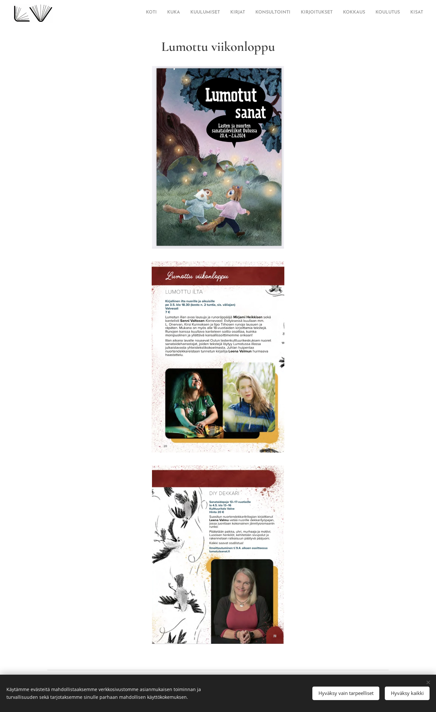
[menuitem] (342, 13)
